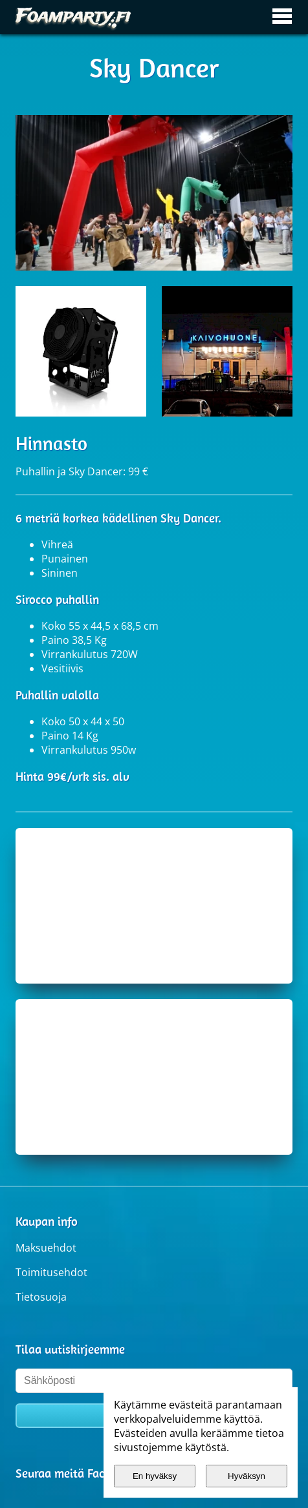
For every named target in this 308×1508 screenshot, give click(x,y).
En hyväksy (155, 1476)
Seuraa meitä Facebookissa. (87, 1473)
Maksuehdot (46, 1248)
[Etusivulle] (74, 17)
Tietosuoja (41, 1297)
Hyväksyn (246, 1476)
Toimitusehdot (51, 1272)
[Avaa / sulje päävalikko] (282, 16)
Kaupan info (47, 1221)
